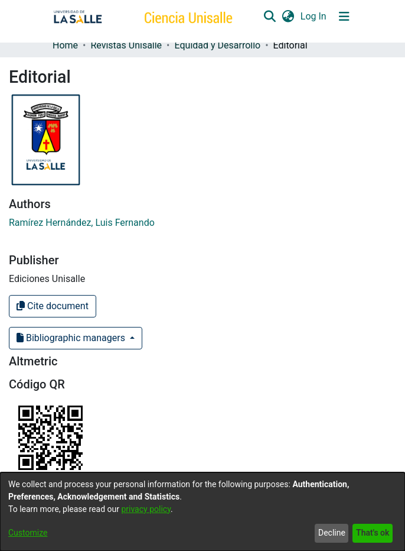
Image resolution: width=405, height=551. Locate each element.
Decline (331, 532)
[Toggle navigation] (344, 16)
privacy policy (146, 509)
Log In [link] (314, 16)
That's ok (372, 532)
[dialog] (202, 511)
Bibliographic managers (72, 337)
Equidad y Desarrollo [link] (218, 45)
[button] (269, 16)
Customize (27, 532)
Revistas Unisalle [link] (126, 45)
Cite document (53, 306)
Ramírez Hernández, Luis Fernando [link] (82, 222)
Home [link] (65, 45)
